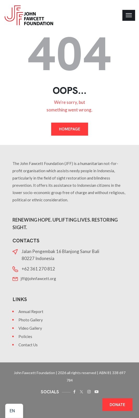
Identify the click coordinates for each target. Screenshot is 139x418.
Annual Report (30, 311)
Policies (25, 336)
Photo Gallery (30, 319)
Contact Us (28, 344)
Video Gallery (30, 328)
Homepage (69, 129)
